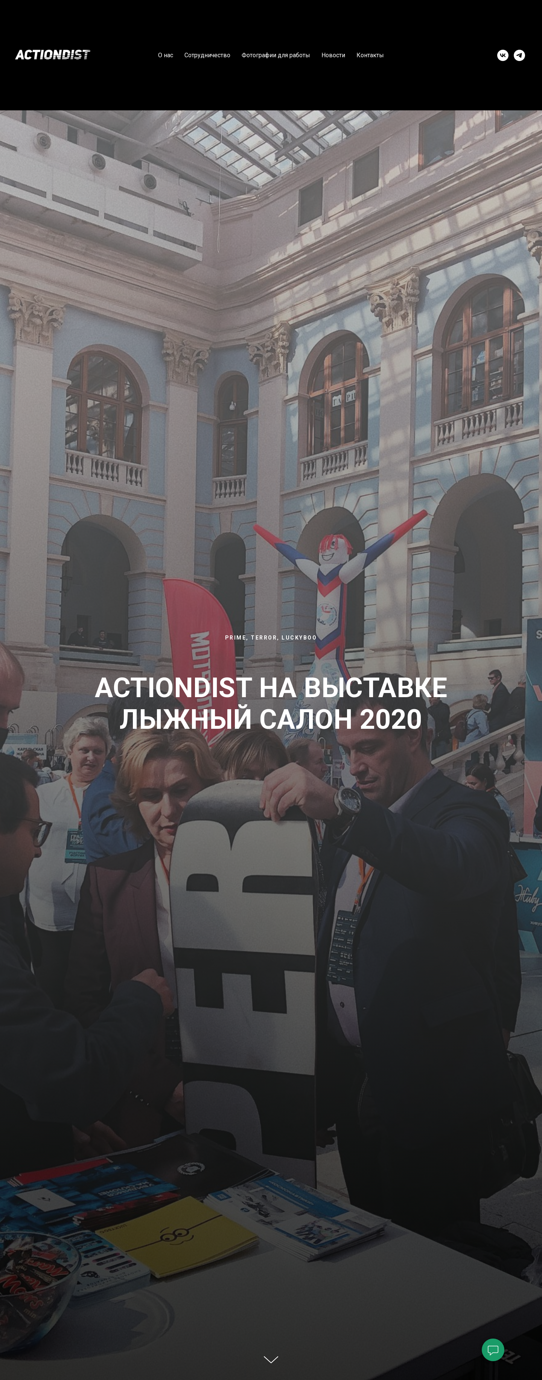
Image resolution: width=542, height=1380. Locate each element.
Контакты (370, 55)
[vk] (503, 55)
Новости (333, 55)
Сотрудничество (207, 55)
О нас (165, 55)
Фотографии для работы (276, 55)
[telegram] (519, 55)
